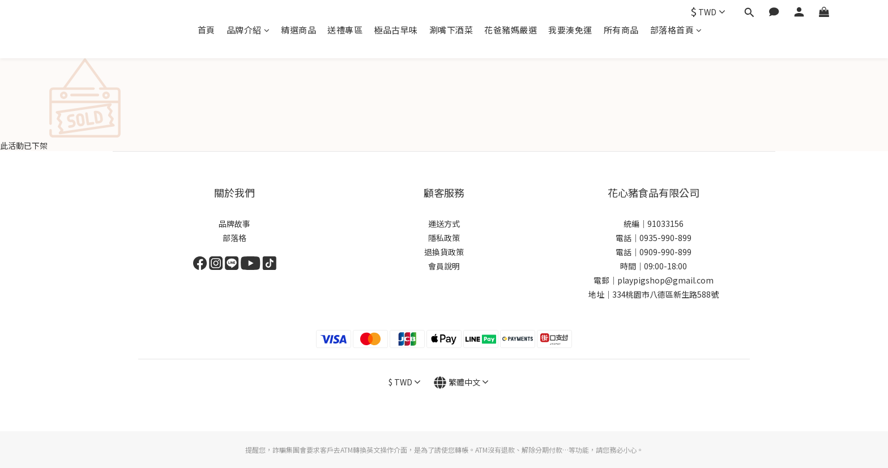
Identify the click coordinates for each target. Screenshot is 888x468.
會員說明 (444, 266)
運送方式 (444, 223)
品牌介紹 (248, 30)
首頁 (206, 30)
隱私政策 (444, 237)
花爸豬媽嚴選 (510, 30)
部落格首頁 (676, 30)
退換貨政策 (444, 251)
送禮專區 (344, 30)
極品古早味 (396, 30)
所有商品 (621, 30)
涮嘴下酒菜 (451, 30)
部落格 (234, 237)
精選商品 (298, 30)
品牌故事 (234, 223)
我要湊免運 (570, 30)
